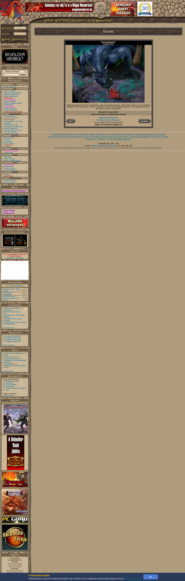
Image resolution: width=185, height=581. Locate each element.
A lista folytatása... (9, 327)
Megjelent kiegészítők (11, 94)
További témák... (8, 371)
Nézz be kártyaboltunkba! (15, 286)
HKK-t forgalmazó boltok (13, 103)
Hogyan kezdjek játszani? (13, 92)
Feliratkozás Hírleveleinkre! (14, 191)
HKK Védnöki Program (12, 160)
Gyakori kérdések (10, 180)
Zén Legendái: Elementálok (7, 293)
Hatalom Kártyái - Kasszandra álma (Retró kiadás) (11, 298)
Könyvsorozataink (115, 137)
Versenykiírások (9, 116)
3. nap (6, 390)
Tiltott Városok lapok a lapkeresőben (11, 309)
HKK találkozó (9, 143)
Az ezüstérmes (9, 386)
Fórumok (7, 139)
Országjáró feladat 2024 (12, 336)
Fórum (125, 137)
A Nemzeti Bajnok (10, 385)
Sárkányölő (99, 135)
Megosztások (8, 152)
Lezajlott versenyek (11, 118)
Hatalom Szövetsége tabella (13, 126)
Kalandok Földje (87, 135)
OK (150, 577)
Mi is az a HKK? (10, 91)
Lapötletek (8, 364)
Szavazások (8, 141)
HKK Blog (8, 157)
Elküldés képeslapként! (108, 117)
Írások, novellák (9, 168)
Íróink (104, 137)
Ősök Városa (75, 135)
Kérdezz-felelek (9, 182)
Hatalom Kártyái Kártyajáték (122, 135)
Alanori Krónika (76, 137)
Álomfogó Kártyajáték (143, 135)
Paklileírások (8, 166)
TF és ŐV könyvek (10, 170)
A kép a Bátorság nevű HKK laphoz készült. (108, 114)
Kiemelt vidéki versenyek (13, 130)
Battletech (97, 137)
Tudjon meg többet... (134, 579)
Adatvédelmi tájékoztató (122, 139)
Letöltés (7, 174)
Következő (144, 121)
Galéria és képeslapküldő (139, 137)
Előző (71, 121)
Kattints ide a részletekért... (14, 258)
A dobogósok (8, 383)
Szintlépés (7, 123)
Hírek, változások (10, 86)
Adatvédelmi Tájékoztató (9, 211)
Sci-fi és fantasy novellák (159, 137)
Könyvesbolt (63, 137)
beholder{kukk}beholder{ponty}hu (103, 146)
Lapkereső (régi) (10, 108)
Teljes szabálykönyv (11, 96)
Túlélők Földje (63, 135)
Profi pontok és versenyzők (13, 121)
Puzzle (107, 135)
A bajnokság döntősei (11, 381)
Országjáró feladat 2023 (12, 338)
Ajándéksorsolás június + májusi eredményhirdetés (14, 323)
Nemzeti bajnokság (10, 128)
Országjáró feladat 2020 (12, 341)
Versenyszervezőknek (11, 133)
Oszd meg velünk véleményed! (108, 120)
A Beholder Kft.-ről (104, 139)
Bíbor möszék (9, 395)
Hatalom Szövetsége (11, 125)
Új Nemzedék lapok (11, 110)
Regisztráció (91, 139)
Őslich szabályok (10, 101)
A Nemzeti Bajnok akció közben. (15, 388)
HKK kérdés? (9, 357)
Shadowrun (87, 137)
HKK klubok (8, 105)
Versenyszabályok (10, 132)
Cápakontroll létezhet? (12, 358)
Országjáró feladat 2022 (12, 339)
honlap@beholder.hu (15, 560)
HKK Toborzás (9, 158)
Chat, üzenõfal (9, 138)
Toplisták (7, 146)
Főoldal (54, 135)
